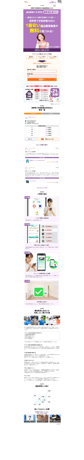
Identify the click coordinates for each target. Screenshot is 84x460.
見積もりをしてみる (47, 139)
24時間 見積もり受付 (52, 2)
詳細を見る (30, 139)
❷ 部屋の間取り (30, 73)
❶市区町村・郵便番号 (31, 69)
